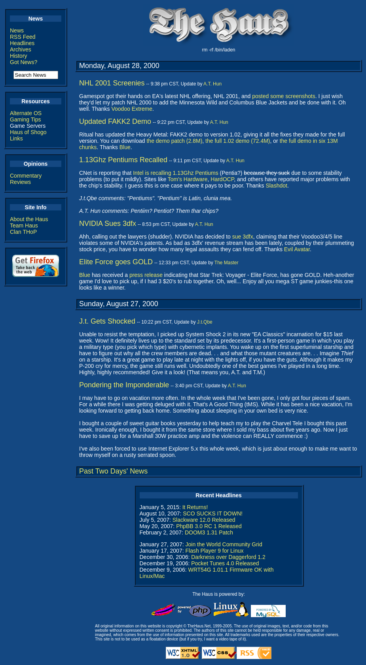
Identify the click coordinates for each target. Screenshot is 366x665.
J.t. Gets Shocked (107, 321)
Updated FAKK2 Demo (115, 121)
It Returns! (195, 507)
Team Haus (24, 225)
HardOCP (222, 179)
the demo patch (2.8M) (174, 141)
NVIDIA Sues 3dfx (107, 223)
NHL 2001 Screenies (111, 83)
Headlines (22, 43)
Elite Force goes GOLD (116, 262)
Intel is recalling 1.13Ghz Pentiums (175, 173)
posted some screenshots (283, 96)
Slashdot (276, 185)
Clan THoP (23, 232)
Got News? (23, 62)
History (18, 56)
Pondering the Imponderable (124, 385)
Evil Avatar (297, 249)
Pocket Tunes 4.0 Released (225, 563)
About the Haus (29, 219)
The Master (226, 262)
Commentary (26, 175)
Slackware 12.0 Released (204, 520)
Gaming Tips (25, 119)
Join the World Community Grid (223, 544)
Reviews (20, 182)
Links (16, 138)
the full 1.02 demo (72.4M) (237, 141)
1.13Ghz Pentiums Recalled (123, 160)
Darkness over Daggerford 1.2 (228, 557)
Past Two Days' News (113, 471)
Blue (125, 147)
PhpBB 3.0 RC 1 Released (209, 526)
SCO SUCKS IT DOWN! (213, 513)
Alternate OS (26, 113)
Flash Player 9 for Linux (214, 551)
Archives (20, 49)
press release (146, 275)
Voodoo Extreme (131, 109)
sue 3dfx (242, 236)
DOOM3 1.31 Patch (209, 532)
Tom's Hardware (188, 179)
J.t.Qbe (204, 322)
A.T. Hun (212, 84)
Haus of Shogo (28, 132)
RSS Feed (23, 37)
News (17, 30)
